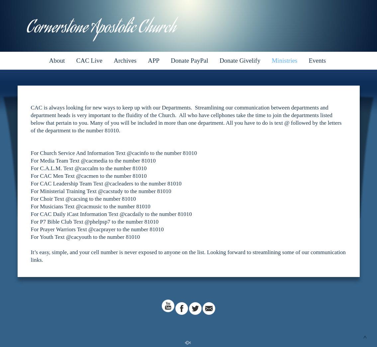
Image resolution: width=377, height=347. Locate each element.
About (57, 60)
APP (153, 60)
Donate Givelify (240, 60)
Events (317, 60)
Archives (125, 60)
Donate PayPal (189, 60)
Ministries (284, 60)
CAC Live (89, 60)
